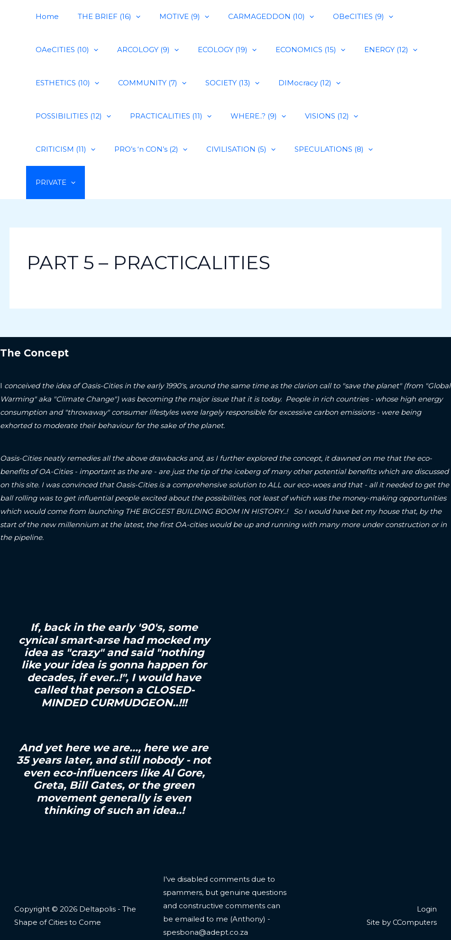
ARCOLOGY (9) (141, 49)
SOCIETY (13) (220, 83)
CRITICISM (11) (296, 116)
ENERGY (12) (369, 49)
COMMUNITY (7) (145, 83)
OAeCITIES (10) (64, 49)
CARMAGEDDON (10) (254, 16)
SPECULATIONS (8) (156, 149)
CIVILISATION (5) (67, 149)
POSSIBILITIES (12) (376, 83)
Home (44, 16)
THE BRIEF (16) (102, 16)
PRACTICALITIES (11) (74, 116)
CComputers (414, 889)
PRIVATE (229, 149)
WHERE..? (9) (156, 116)
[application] (128, 16)
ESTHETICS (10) (65, 83)
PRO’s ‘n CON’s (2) (376, 116)
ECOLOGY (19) (215, 49)
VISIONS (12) (225, 116)
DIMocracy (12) (293, 83)
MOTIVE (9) (172, 16)
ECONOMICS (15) (294, 49)
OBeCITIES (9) (342, 16)
